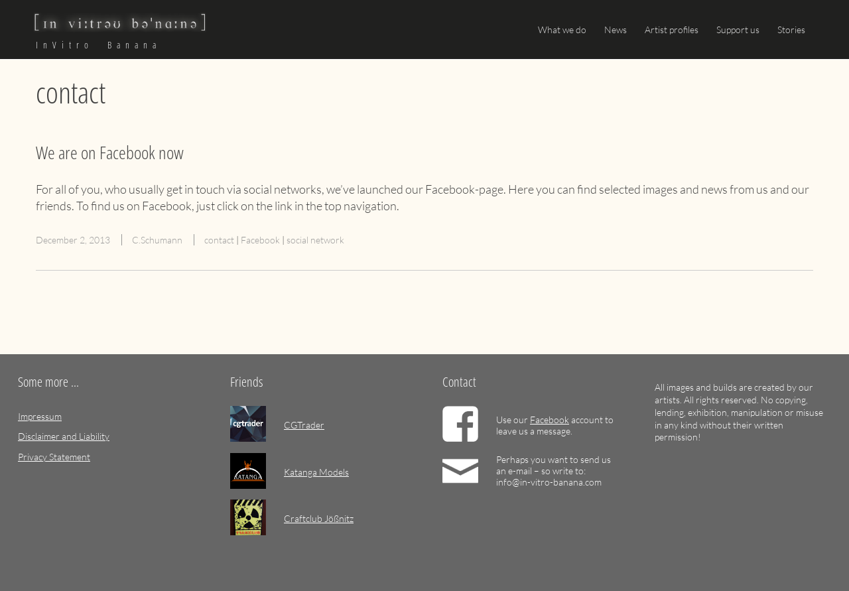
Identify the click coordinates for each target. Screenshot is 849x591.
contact (219, 239)
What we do (562, 29)
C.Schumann (157, 239)
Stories (791, 29)
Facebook (260, 239)
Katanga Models (316, 472)
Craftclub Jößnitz (319, 518)
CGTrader (304, 424)
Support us (737, 29)
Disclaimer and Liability (63, 436)
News (615, 29)
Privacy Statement (54, 456)
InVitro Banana (98, 45)
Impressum (40, 416)
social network (315, 239)
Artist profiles (671, 29)
